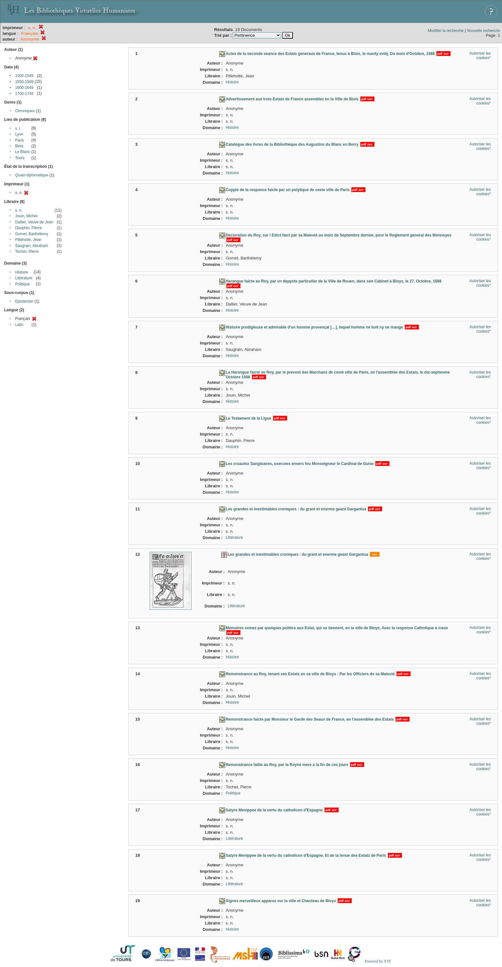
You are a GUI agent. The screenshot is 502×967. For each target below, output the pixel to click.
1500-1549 (24, 75)
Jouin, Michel (26, 216)
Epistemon (24, 301)
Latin (19, 324)
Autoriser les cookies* (480, 55)
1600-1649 (24, 87)
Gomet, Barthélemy (31, 234)
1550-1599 (24, 82)
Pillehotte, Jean (28, 239)
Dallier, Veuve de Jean (34, 222)
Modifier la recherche (446, 30)
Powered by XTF (378, 961)
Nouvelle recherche (483, 30)
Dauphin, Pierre (28, 228)
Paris (19, 140)
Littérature (23, 278)
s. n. (18, 210)
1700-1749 (24, 93)
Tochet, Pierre (27, 251)
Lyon (19, 134)
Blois (19, 146)
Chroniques (25, 111)
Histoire (21, 272)
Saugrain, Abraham (31, 246)
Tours (19, 158)
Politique (22, 284)
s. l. (18, 128)
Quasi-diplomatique (31, 175)
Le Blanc (22, 152)
